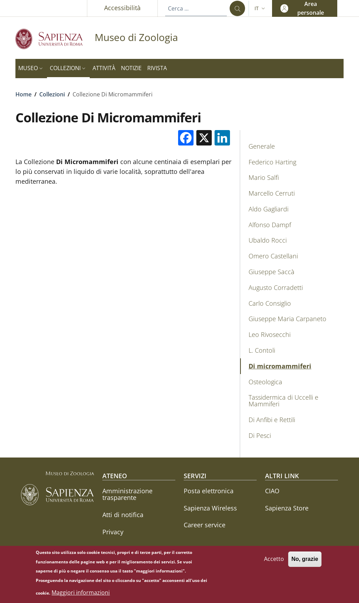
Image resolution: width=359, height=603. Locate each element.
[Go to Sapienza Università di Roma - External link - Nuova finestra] (55, 38)
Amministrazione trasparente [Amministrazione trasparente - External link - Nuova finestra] (127, 494)
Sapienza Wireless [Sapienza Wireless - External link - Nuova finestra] (210, 508)
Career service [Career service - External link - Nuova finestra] (204, 525)
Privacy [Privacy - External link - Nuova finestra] (112, 532)
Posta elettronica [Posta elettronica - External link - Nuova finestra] (208, 491)
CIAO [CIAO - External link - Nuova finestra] (272, 491)
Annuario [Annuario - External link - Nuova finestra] (115, 548)
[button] (260, 8)
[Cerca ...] (237, 8)
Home (23, 94)
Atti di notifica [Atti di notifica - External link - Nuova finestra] (122, 514)
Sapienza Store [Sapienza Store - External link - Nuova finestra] (287, 508)
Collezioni (52, 94)
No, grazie (304, 562)
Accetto (274, 562)
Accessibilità (122, 8)
